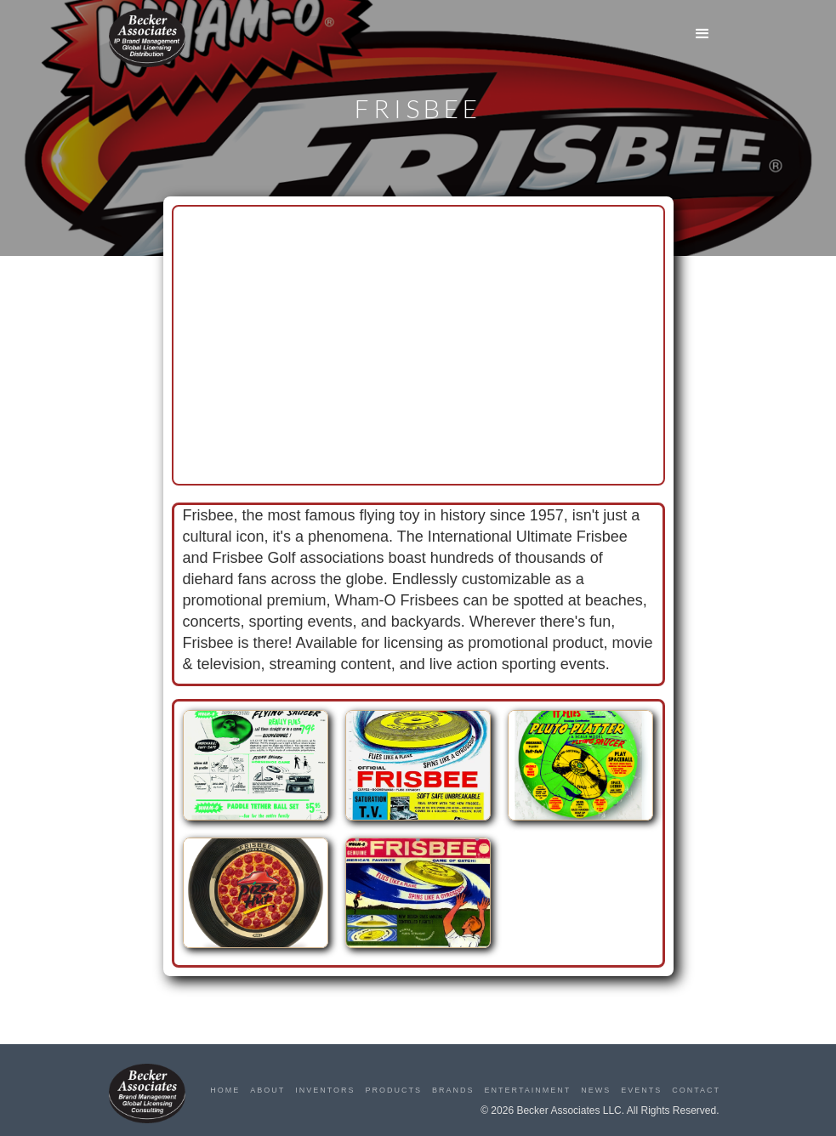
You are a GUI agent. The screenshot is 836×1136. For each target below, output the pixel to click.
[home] (147, 38)
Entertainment (528, 1090)
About (267, 1090)
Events (641, 1090)
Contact (696, 1090)
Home (225, 1090)
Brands (453, 1090)
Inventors (325, 1090)
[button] (702, 34)
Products (394, 1090)
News (596, 1090)
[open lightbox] (255, 774)
